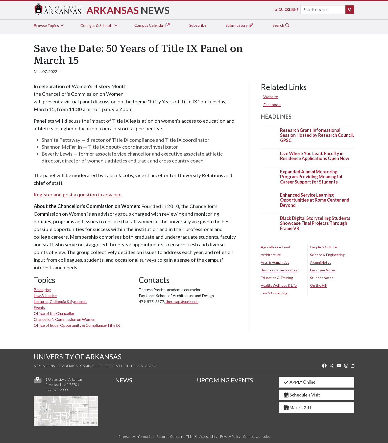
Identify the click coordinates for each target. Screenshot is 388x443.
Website (270, 96)
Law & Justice (45, 295)
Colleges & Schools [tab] (99, 25)
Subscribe (197, 25)
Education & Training (277, 278)
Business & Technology (279, 270)
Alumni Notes (320, 262)
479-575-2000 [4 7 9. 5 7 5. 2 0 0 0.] (57, 390)
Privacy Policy (230, 436)
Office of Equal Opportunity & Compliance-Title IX (77, 325)
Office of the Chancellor (54, 313)
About (151, 366)
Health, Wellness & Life (279, 285)
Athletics (133, 366)
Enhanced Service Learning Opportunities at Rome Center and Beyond (314, 200)
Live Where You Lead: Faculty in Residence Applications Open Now (314, 156)
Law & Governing (274, 293)
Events (39, 307)
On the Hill (318, 285)
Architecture (271, 255)
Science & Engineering (327, 255)
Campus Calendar (152, 25)
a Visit (301, 394)
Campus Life (91, 366)
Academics (67, 366)
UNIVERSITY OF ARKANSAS (77, 356)
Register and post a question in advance (77, 194)
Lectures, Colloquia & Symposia (60, 301)
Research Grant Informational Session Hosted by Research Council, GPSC (317, 135)
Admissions (44, 366)
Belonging (42, 289)
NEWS (123, 380)
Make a (297, 407)
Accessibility (208, 436)
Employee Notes (323, 270)
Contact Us (251, 436)
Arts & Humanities (275, 262)
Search (281, 25)
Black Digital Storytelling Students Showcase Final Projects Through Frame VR (315, 223)
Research (113, 366)
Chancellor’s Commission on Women (64, 319)
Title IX (191, 436)
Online (299, 382)
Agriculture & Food (275, 247)
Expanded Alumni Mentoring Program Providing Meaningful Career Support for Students (311, 177)
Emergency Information (136, 436)
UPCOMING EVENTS (225, 380)
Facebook (272, 104)
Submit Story (239, 25)
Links (286, 10)
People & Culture (323, 247)
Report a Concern (169, 436)
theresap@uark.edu (182, 301)
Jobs (266, 436)
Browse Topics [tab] (49, 25)
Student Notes (321, 278)
